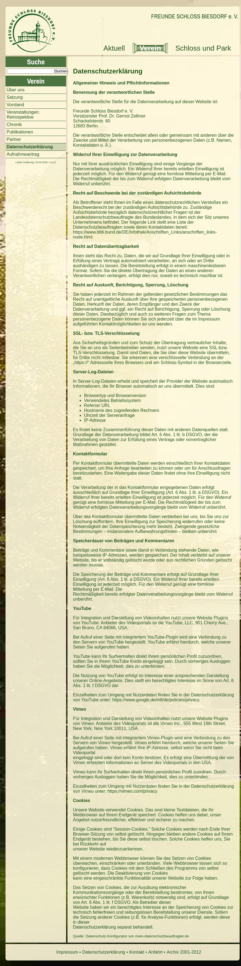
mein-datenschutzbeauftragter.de (162, 936)
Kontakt (136, 952)
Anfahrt (155, 952)
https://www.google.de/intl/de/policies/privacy (155, 699)
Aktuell (114, 48)
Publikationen (20, 132)
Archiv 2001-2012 (184, 952)
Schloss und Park (203, 48)
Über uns (16, 89)
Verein (150, 48)
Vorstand (15, 104)
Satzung (15, 97)
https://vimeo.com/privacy (132, 791)
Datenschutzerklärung (107, 71)
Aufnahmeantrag (23, 154)
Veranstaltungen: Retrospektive (23, 114)
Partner (14, 139)
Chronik (14, 124)
